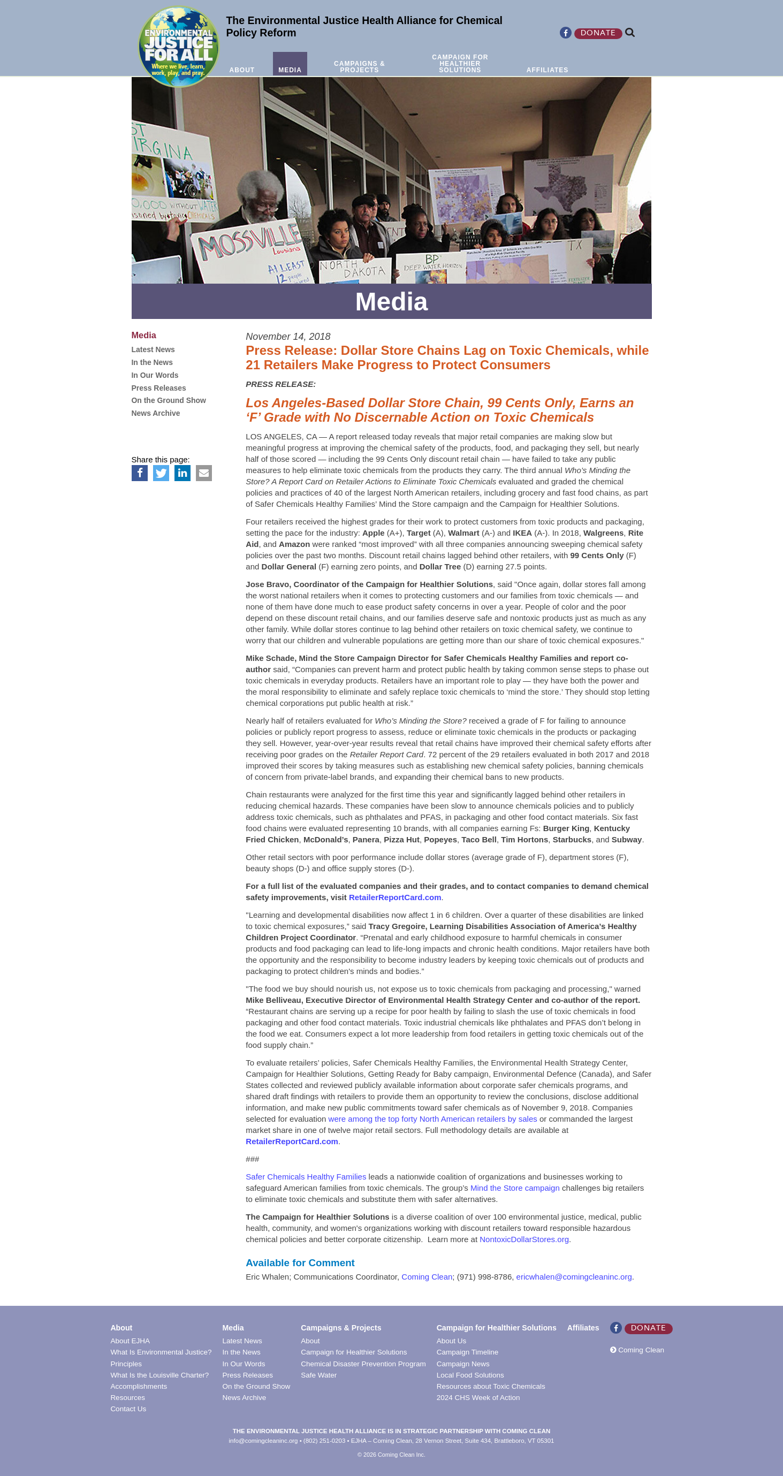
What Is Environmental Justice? (160, 1352)
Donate (598, 33)
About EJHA (130, 1341)
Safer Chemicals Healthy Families (306, 1176)
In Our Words (243, 1364)
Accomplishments (138, 1386)
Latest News (242, 1341)
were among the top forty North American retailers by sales (433, 1118)
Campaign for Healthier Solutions (354, 1352)
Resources (127, 1398)
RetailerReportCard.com (395, 897)
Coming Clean (426, 1276)
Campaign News (463, 1364)
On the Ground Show (256, 1386)
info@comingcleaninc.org (263, 1440)
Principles (126, 1364)
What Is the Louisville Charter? (159, 1375)
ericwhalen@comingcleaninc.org (574, 1276)
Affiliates (583, 1327)
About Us (452, 1341)
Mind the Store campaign (515, 1187)
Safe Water (319, 1375)
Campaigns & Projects (341, 1327)
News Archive (244, 1398)
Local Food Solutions (470, 1375)
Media (233, 1327)
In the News (241, 1352)
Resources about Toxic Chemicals (491, 1386)
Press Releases (247, 1375)
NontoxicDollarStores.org (524, 1239)
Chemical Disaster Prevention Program (363, 1364)
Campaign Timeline (468, 1352)
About (121, 1327)
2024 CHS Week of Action (478, 1398)
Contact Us (128, 1409)
